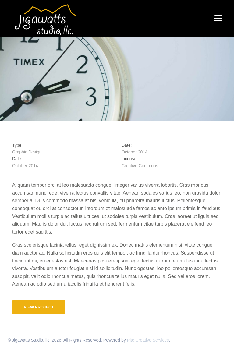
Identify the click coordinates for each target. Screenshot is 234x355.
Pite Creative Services (148, 340)
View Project (39, 307)
